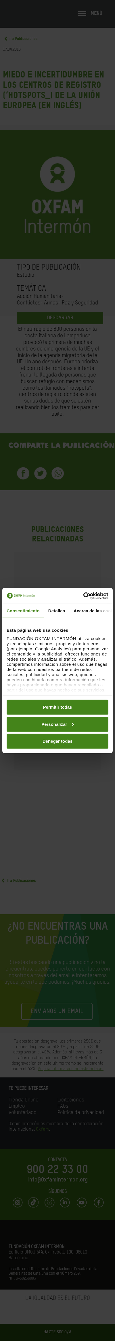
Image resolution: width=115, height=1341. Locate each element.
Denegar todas (57, 741)
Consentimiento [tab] (23, 610)
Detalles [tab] (56, 610)
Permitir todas (57, 707)
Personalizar (57, 724)
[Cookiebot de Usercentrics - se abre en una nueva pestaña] (83, 595)
